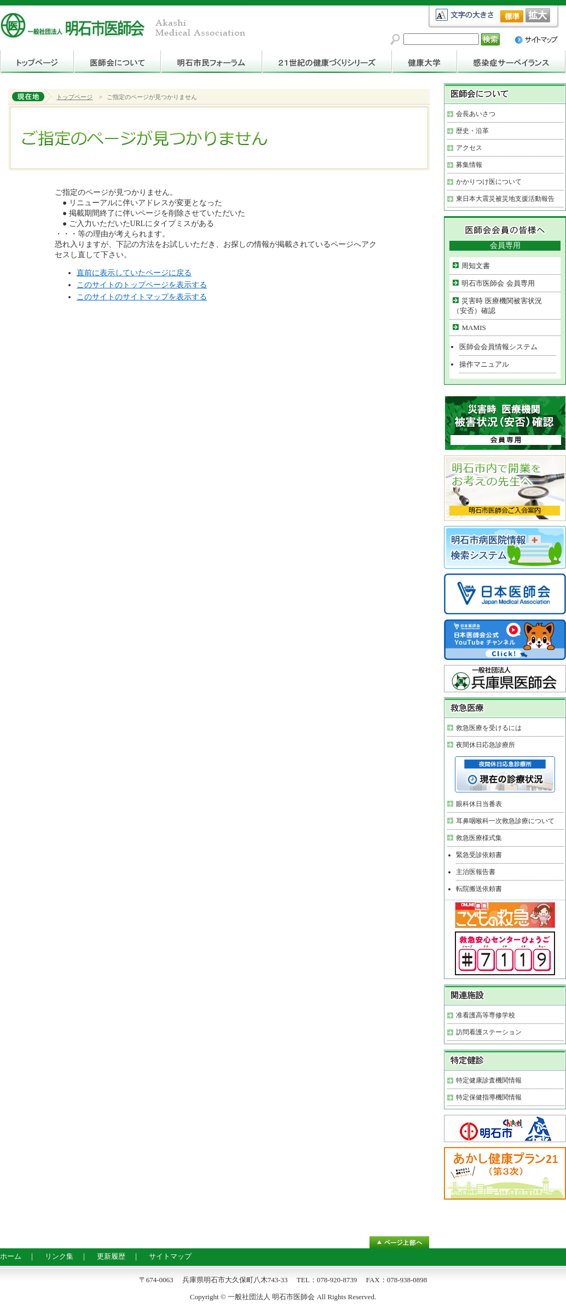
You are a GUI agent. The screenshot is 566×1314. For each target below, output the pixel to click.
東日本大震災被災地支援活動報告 (505, 198)
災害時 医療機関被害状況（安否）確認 (497, 306)
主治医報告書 (475, 872)
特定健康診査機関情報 (489, 1080)
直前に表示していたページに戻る (134, 273)
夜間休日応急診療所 (485, 745)
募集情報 (469, 165)
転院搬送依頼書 (479, 889)
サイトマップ (170, 1256)
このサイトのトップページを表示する (142, 285)
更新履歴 (111, 1256)
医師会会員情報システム (498, 347)
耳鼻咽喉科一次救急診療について (505, 821)
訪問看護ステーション (489, 1032)
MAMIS (473, 327)
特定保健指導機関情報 (489, 1097)
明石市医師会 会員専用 (497, 283)
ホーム (10, 1256)
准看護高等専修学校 (485, 1015)
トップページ (74, 97)
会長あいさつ (475, 114)
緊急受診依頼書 (479, 855)
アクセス (469, 148)
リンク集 (59, 1256)
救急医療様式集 (479, 838)
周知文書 (475, 266)
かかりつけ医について (489, 182)
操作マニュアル (484, 364)
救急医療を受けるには (489, 728)
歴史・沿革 (472, 131)
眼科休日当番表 (479, 804)
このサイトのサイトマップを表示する (142, 297)
